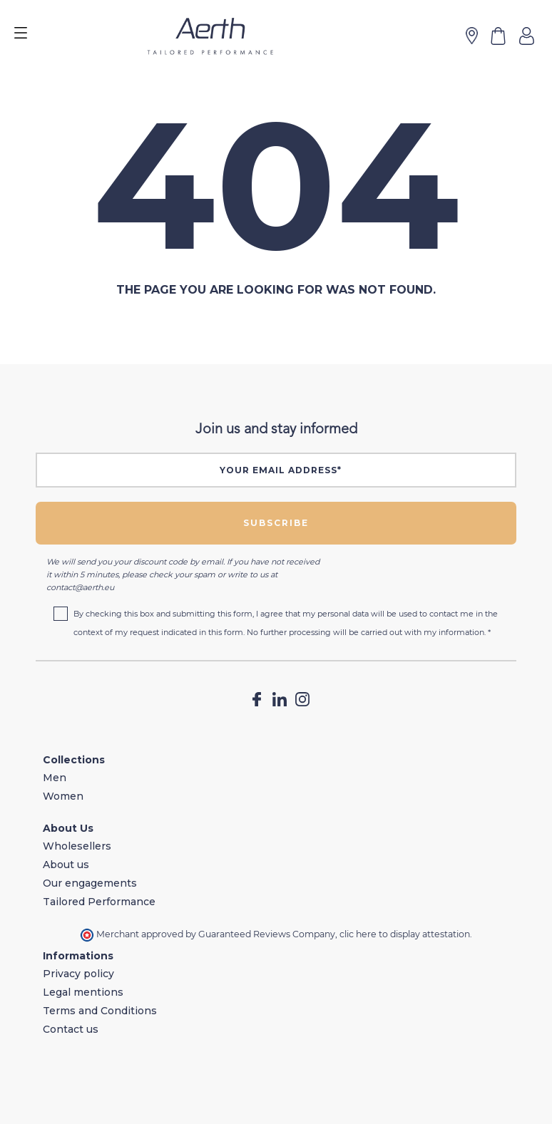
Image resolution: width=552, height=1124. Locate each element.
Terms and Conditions (100, 1010)
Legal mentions (83, 992)
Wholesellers (77, 846)
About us (66, 864)
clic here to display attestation (404, 934)
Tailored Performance (99, 901)
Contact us (70, 1029)
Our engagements (90, 883)
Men (54, 777)
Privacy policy (78, 973)
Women (63, 796)
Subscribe (276, 522)
